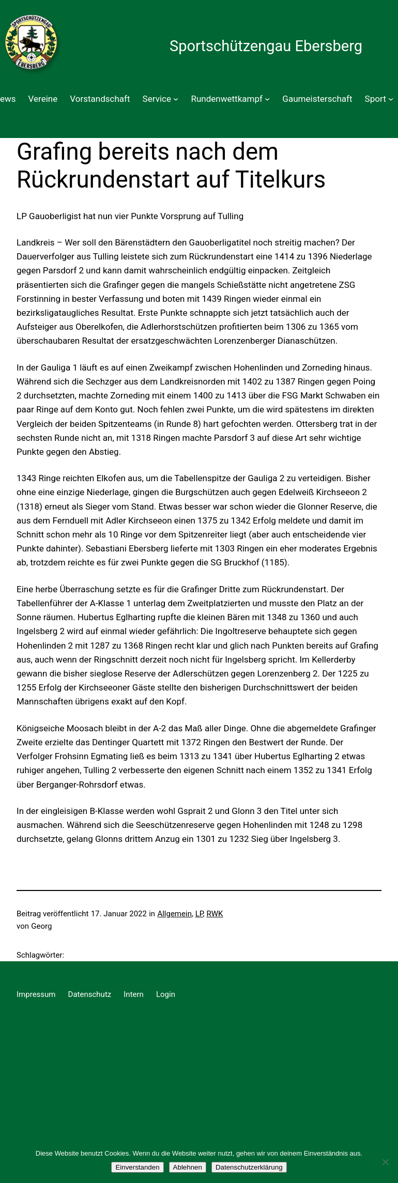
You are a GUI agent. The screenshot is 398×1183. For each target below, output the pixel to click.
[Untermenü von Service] (175, 98)
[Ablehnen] (385, 1162)
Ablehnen (187, 1167)
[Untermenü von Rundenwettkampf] (267, 98)
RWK (215, 913)
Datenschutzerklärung (249, 1167)
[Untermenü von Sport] (390, 98)
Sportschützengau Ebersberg (266, 46)
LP (199, 913)
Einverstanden (137, 1167)
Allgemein (174, 913)
